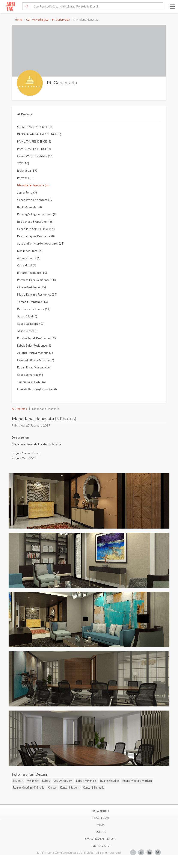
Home (19, 19)
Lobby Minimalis (86, 780)
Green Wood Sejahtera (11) (35, 156)
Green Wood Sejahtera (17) (35, 199)
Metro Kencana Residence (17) (37, 294)
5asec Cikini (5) (27, 316)
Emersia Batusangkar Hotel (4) (37, 389)
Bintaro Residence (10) (32, 272)
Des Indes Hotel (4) (29, 250)
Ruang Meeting (109, 780)
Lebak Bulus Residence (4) (34, 345)
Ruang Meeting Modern (137, 780)
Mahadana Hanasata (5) (32, 185)
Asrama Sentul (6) (29, 258)
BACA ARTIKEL (101, 811)
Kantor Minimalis (93, 787)
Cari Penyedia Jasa (37, 19)
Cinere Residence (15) (31, 287)
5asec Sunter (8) (27, 331)
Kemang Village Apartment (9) (37, 214)
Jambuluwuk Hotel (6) (31, 382)
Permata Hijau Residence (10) (36, 280)
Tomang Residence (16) (32, 302)
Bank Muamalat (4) (29, 207)
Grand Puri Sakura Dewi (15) (36, 229)
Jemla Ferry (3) (27, 192)
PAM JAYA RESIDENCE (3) (34, 141)
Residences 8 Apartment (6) (35, 221)
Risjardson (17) (27, 170)
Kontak (100, 832)
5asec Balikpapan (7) (31, 323)
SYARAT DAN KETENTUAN (101, 839)
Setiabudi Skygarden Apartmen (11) (40, 243)
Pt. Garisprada (61, 19)
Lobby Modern (63, 780)
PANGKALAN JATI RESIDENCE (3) (39, 134)
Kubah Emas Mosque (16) (34, 367)
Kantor (52, 787)
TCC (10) (23, 163)
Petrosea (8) (25, 178)
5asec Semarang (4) (30, 374)
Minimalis (33, 780)
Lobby (46, 780)
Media (101, 825)
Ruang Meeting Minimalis (28, 787)
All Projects (24, 114)
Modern (18, 780)
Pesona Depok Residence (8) (36, 236)
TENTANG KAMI (100, 845)
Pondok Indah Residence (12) (36, 338)
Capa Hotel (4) (26, 265)
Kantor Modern (69, 787)
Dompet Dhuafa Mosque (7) (35, 360)
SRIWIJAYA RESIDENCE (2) (34, 127)
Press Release (101, 818)
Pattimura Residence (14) (33, 309)
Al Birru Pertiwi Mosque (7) (35, 353)
